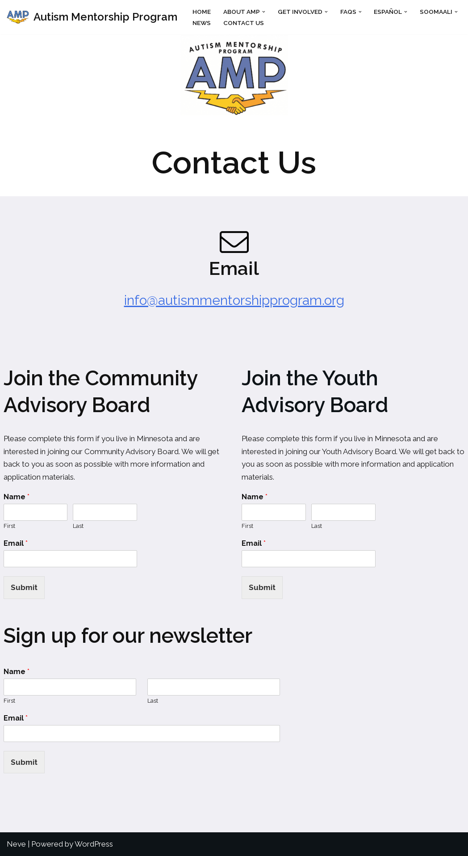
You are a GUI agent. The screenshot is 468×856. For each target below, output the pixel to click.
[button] (263, 11)
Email (16, 543)
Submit (24, 587)
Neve (16, 843)
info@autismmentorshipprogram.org (234, 300)
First (9, 526)
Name (16, 497)
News (201, 22)
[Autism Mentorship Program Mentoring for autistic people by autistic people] (92, 17)
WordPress (94, 843)
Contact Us (243, 22)
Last (78, 526)
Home (201, 11)
